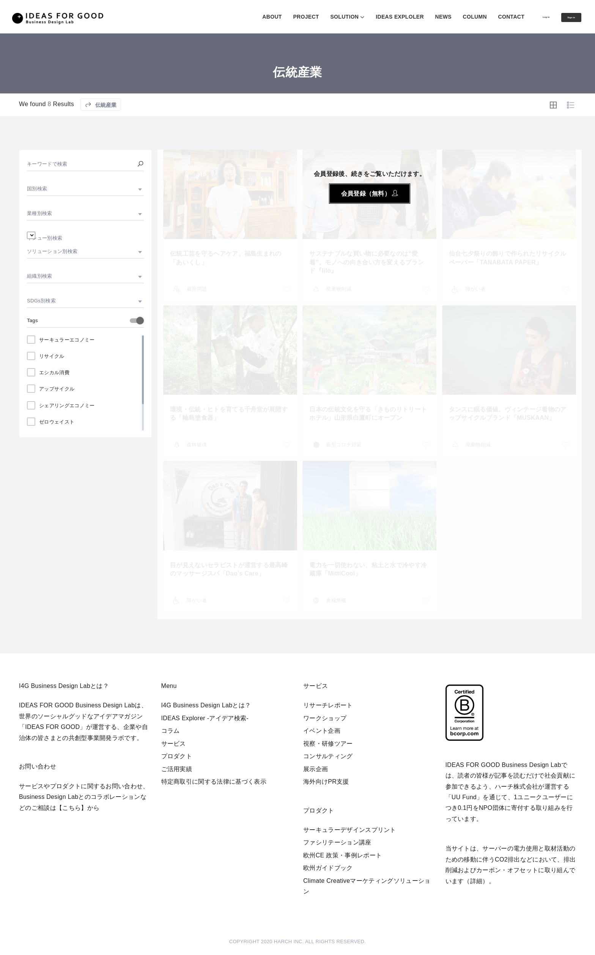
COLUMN (449, 17)
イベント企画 (321, 730)
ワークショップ (324, 718)
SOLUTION (319, 17)
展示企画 (315, 769)
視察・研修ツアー (328, 743)
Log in (527, 16)
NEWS (418, 17)
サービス (173, 743)
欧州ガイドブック (328, 868)
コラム (170, 730)
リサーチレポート (328, 705)
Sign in (565, 17)
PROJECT (281, 17)
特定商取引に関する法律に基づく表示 (213, 781)
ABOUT (247, 17)
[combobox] (85, 189)
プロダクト (176, 756)
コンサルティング (328, 756)
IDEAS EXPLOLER (375, 17)
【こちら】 (71, 808)
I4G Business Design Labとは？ (206, 705)
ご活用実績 (176, 769)
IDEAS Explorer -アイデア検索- (205, 718)
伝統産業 (101, 126)
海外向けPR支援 (326, 781)
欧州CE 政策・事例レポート (342, 855)
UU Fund (464, 797)
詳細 (476, 881)
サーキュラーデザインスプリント (349, 830)
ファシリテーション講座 (337, 842)
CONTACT (486, 17)
